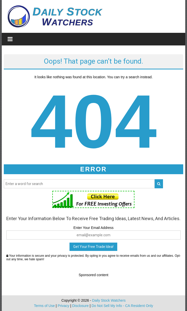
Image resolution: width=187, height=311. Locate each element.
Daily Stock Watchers (109, 300)
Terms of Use (44, 306)
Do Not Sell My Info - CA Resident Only (122, 306)
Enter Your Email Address (94, 228)
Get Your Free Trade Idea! (93, 247)
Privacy (63, 306)
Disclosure (80, 306)
